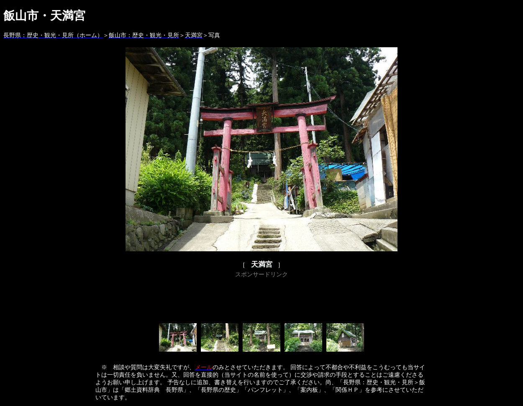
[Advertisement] (261, 299)
